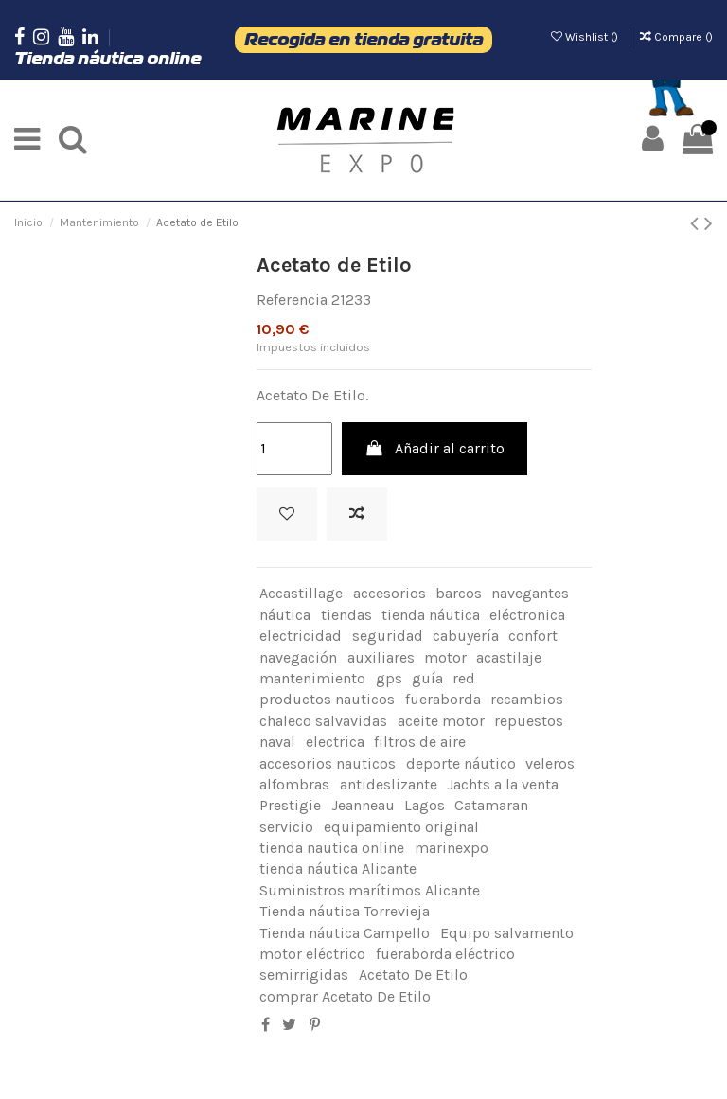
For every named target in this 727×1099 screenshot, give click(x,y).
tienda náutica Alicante (338, 868)
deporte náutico (461, 763)
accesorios (389, 593)
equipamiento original (401, 827)
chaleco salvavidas (323, 721)
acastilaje (508, 657)
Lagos (424, 805)
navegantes (530, 593)
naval (277, 742)
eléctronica (527, 615)
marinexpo (451, 848)
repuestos (528, 721)
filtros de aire (420, 742)
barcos (458, 593)
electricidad (300, 636)
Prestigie (290, 805)
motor (445, 657)
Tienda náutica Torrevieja (344, 911)
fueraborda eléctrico (445, 954)
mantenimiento (312, 678)
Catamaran (491, 805)
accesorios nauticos (327, 763)
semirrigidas (303, 975)
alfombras (294, 784)
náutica (284, 615)
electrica (335, 742)
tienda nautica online (331, 848)
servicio (286, 827)
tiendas (346, 615)
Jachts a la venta (503, 784)
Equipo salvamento (507, 933)
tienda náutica (430, 615)
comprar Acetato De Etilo (345, 996)
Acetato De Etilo (413, 975)
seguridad (387, 636)
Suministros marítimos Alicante (369, 890)
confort (533, 636)
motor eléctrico (312, 954)
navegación (298, 657)
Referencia (292, 300)
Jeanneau (363, 805)
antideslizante (388, 784)
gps (389, 678)
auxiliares (381, 657)
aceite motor (441, 721)
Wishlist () (586, 37)
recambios (526, 699)
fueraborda (443, 699)
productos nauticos (327, 699)
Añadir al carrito (434, 448)
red (463, 678)
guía (427, 678)
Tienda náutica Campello (344, 933)
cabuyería (466, 636)
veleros (550, 763)
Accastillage (301, 593)
